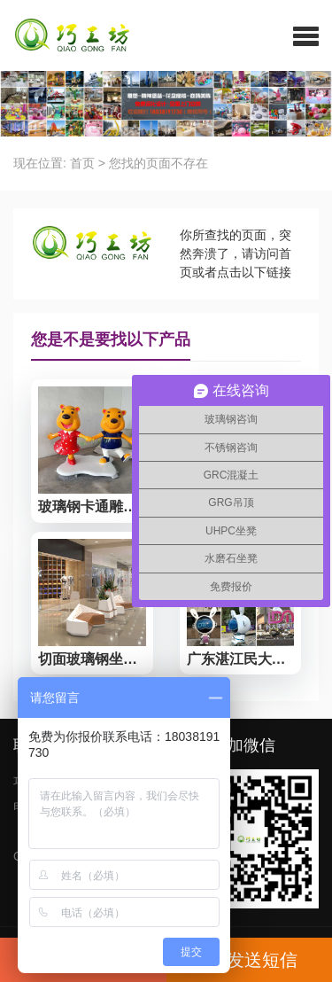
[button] (306, 35)
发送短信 (248, 960)
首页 (82, 163)
